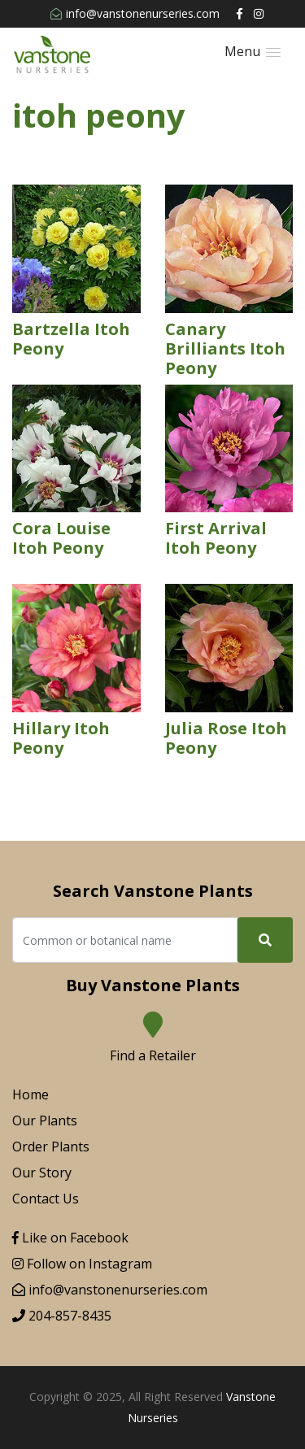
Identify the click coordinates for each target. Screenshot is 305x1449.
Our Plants (44, 1120)
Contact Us (45, 1199)
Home (30, 1094)
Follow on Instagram (82, 1264)
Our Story (42, 1172)
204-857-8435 (61, 1316)
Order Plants (50, 1146)
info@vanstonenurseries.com (135, 13)
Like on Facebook (70, 1238)
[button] (252, 51)
